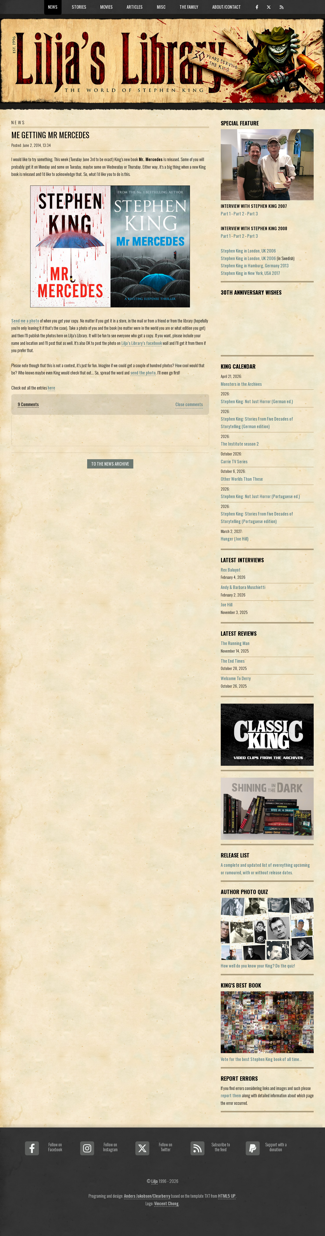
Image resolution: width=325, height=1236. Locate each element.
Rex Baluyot (230, 570)
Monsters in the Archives (241, 384)
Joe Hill (226, 604)
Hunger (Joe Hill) (234, 539)
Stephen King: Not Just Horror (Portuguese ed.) (260, 496)
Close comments (189, 404)
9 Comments (28, 404)
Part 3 (252, 213)
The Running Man (235, 643)
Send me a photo (25, 321)
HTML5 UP (227, 1196)
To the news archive (110, 464)
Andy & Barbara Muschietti (243, 587)
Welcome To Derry (236, 678)
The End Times (233, 661)
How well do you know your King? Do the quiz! (258, 966)
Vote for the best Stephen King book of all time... (261, 1059)
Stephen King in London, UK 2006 (248, 251)
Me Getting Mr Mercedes (50, 134)
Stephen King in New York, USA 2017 (250, 273)
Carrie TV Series (234, 461)
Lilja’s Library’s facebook (141, 343)
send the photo (143, 373)
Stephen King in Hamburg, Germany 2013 (255, 265)
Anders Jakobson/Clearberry (147, 1196)
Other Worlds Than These (242, 479)
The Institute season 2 (240, 444)
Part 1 (226, 213)
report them (231, 1095)
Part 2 (239, 213)
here (51, 388)
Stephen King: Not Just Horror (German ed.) (257, 401)
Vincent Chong (166, 1203)
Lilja (154, 1181)
